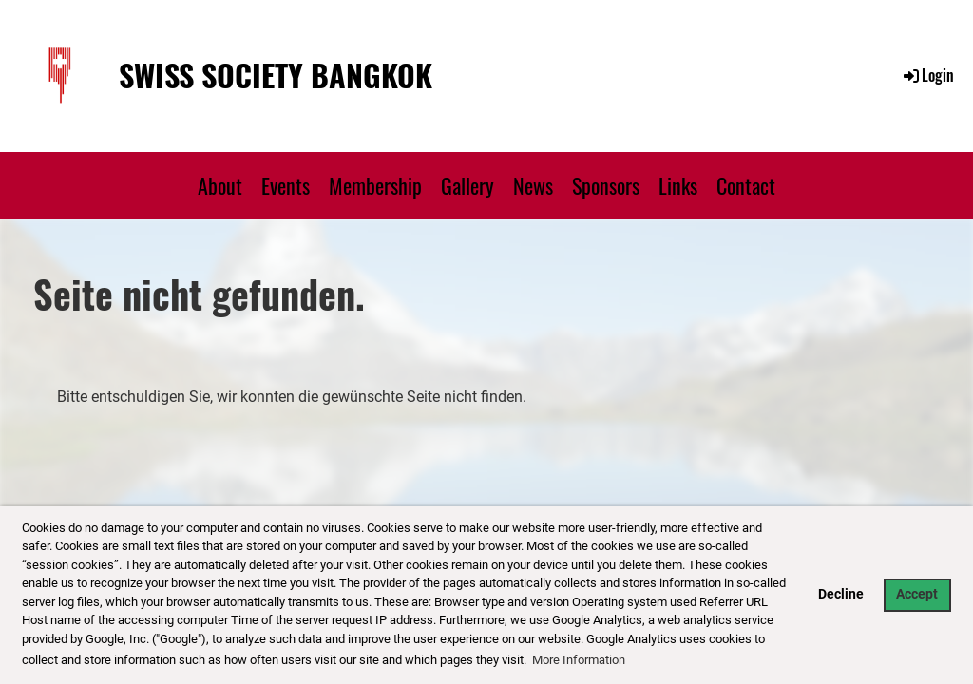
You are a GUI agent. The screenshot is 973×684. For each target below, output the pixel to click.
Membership (375, 185)
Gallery (467, 185)
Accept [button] (917, 594)
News (533, 185)
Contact (745, 185)
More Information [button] (578, 660)
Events (285, 185)
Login (927, 75)
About (220, 185)
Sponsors (605, 185)
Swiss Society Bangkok (275, 75)
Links (677, 185)
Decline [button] (841, 594)
